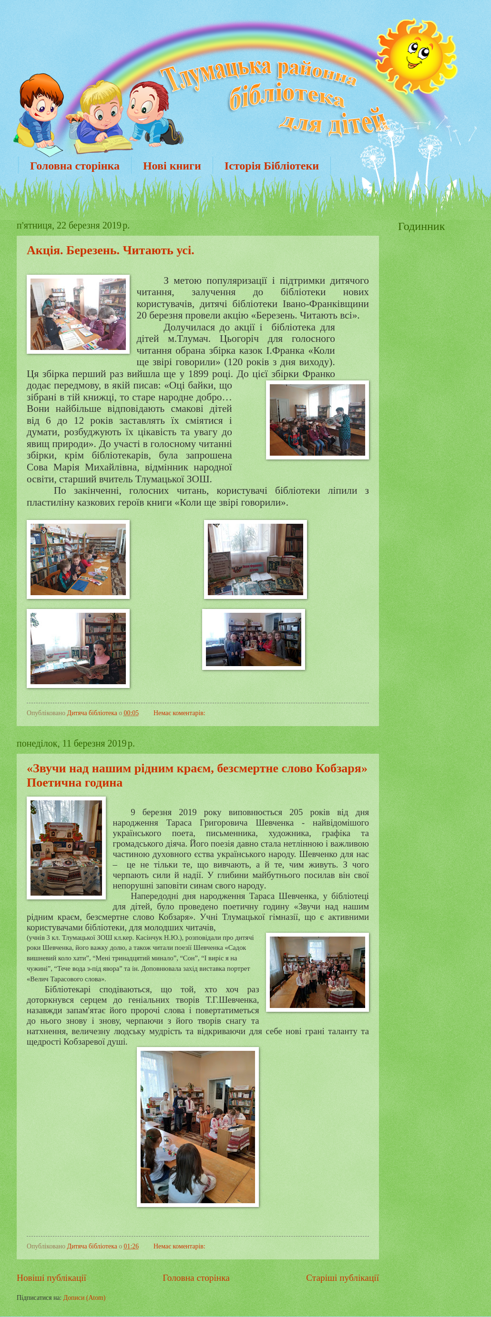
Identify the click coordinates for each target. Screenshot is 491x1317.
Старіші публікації (342, 1278)
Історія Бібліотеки (272, 166)
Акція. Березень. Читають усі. (110, 250)
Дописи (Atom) (84, 1297)
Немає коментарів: (179, 713)
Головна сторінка (75, 166)
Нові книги (172, 166)
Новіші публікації (51, 1278)
